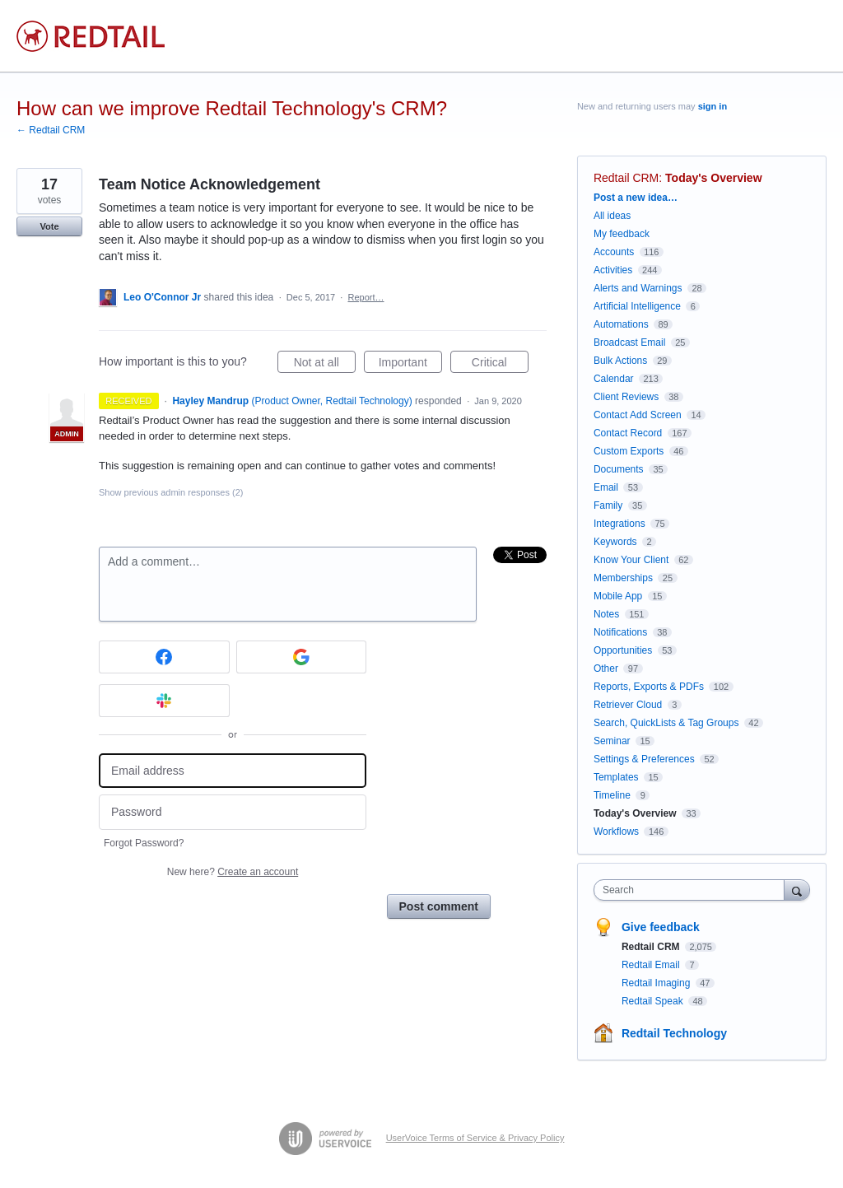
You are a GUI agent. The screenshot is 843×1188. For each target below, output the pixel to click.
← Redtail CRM (50, 130)
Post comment (438, 906)
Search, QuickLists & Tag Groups (666, 723)
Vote (49, 226)
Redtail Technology (674, 1033)
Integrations (619, 523)
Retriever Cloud (628, 704)
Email (606, 487)
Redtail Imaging (657, 983)
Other (606, 668)
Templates (616, 777)
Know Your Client (631, 560)
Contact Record (628, 433)
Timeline (612, 795)
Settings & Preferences (644, 759)
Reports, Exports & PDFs (649, 686)
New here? (232, 872)
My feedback (622, 234)
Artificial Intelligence (637, 306)
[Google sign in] (301, 657)
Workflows (616, 831)
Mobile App (618, 596)
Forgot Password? (144, 843)
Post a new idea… (636, 197)
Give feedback (661, 927)
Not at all (325, 365)
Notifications (620, 632)
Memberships (623, 578)
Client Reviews (626, 397)
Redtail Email (652, 965)
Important (410, 365)
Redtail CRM (626, 177)
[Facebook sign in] (164, 657)
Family (608, 505)
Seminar (612, 741)
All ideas (612, 215)
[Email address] (232, 771)
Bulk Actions (620, 360)
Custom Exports (629, 451)
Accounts (614, 252)
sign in (712, 106)
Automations (621, 324)
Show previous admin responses (171, 492)
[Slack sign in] (164, 700)
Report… (365, 297)
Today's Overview (713, 177)
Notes (606, 614)
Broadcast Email (629, 342)
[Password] (232, 812)
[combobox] (693, 890)
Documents (619, 469)
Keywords (615, 541)
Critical (500, 365)
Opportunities (623, 650)
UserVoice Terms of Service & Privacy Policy (475, 1138)
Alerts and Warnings (638, 288)
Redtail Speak (654, 1001)
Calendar (614, 378)
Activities (613, 270)
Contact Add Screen (638, 415)
